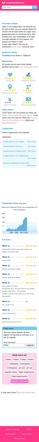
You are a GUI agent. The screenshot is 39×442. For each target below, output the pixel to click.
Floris (10, 115)
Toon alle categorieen (19, 381)
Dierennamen (27, 434)
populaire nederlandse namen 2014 (19, 164)
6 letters (31, 359)
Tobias (4, 115)
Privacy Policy (19, 438)
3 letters (8, 359)
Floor (11, 120)
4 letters (16, 359)
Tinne (22, 120)
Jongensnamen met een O (19, 146)
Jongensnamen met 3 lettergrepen (19, 157)
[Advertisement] (19, 16)
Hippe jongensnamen (19, 376)
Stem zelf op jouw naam (26, 392)
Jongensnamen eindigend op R (19, 151)
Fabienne (22, 115)
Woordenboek (10, 434)
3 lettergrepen (12, 368)
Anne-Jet (5, 120)
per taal (29, 368)
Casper (15, 115)
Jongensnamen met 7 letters (19, 141)
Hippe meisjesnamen (26, 372)
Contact (29, 429)
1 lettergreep (13, 364)
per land (22, 368)
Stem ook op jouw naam (28, 67)
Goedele (34, 118)
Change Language (12, 429)
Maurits (29, 115)
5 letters (23, 359)
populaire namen (11, 372)
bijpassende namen (9, 123)
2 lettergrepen (25, 364)
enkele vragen (16, 47)
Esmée (17, 120)
